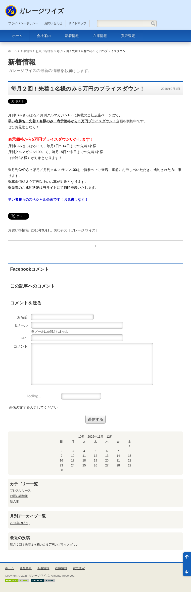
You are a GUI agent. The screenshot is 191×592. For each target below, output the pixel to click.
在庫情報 (100, 36)
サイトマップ (77, 23)
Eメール (21, 325)
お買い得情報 (44, 51)
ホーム (17, 36)
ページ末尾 (187, 570)
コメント (21, 346)
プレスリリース (20, 490)
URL (24, 338)
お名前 (22, 317)
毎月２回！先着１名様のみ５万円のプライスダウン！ (46, 544)
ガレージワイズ (41, 10)
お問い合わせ (53, 23)
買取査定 (128, 36)
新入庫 (14, 501)
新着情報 (72, 36)
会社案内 (44, 36)
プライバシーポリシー (23, 23)
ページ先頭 (187, 558)
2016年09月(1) (20, 523)
